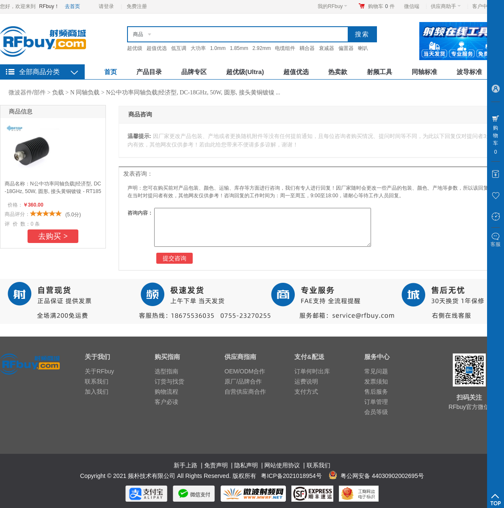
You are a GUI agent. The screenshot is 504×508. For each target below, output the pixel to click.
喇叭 (363, 48)
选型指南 (166, 371)
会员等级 (376, 412)
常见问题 (376, 371)
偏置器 (346, 48)
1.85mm (239, 48)
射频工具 (379, 71)
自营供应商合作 (245, 391)
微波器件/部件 (27, 92)
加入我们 (96, 391)
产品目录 (149, 71)
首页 (110, 71)
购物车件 (381, 6)
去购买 (53, 236)
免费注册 (137, 6)
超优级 (134, 48)
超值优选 (157, 48)
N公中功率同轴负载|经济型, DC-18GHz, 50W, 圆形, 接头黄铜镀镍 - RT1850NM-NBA (53, 191)
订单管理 (376, 401)
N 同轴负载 (85, 92)
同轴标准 (424, 71)
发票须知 (376, 381)
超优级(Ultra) (245, 71)
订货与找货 (169, 381)
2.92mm (261, 48)
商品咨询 (140, 114)
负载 (58, 92)
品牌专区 (194, 71)
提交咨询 (174, 258)
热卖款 (337, 71)
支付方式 (306, 391)
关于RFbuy (99, 371)
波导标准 (469, 71)
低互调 (178, 48)
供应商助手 (446, 6)
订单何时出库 (312, 371)
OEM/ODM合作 (244, 371)
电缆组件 (285, 48)
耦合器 (307, 48)
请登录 (106, 6)
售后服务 (376, 391)
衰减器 (326, 48)
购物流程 (166, 391)
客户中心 (484, 6)
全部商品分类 (39, 71)
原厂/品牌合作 (243, 381)
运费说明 (306, 381)
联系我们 (96, 381)
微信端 (411, 6)
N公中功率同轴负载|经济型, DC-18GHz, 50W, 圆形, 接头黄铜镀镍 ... (193, 92)
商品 (138, 34)
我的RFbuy (332, 6)
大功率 (198, 48)
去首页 (72, 6)
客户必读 (166, 401)
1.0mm (218, 48)
